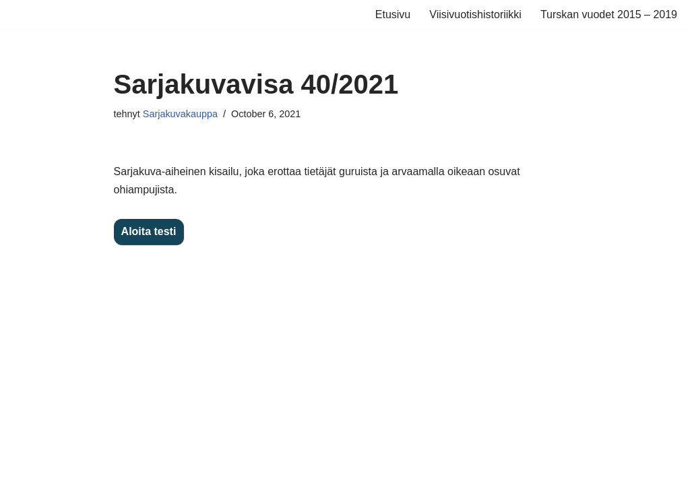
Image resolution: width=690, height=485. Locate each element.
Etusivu (392, 14)
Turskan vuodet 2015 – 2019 (608, 14)
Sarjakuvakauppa (180, 113)
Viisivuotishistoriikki (475, 14)
